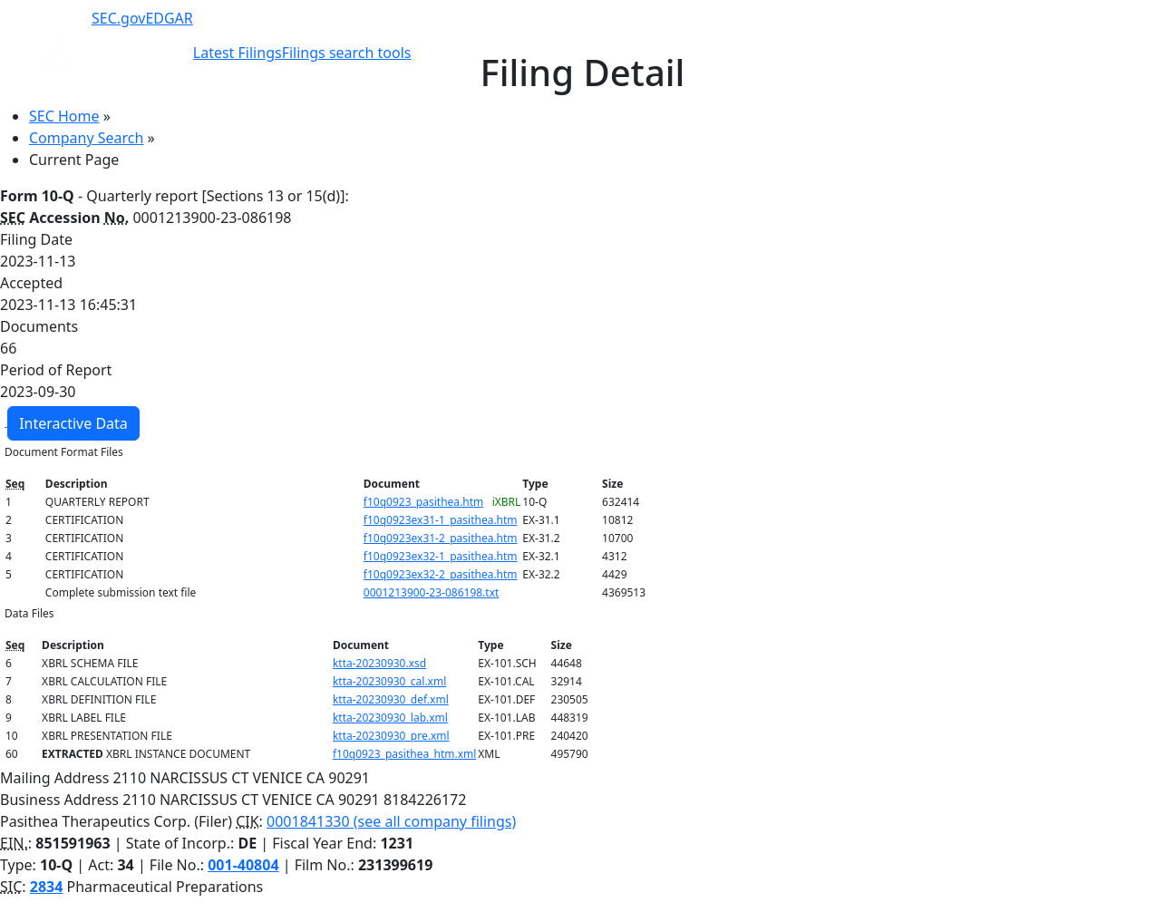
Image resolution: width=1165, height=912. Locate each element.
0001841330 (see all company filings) (391, 821)
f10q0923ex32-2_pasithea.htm (441, 574)
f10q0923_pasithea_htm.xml (404, 754)
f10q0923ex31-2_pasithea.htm (441, 538)
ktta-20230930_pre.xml (391, 735)
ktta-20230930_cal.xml (389, 681)
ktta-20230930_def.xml (391, 699)
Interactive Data (73, 423)
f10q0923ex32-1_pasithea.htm (441, 556)
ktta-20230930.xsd (379, 663)
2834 (46, 887)
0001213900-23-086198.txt (432, 592)
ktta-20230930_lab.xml (390, 717)
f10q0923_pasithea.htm (423, 501)
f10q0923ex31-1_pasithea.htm (441, 520)
